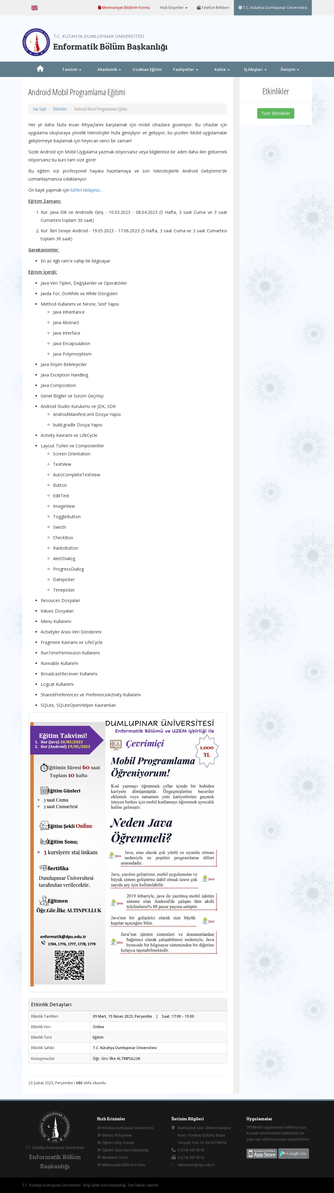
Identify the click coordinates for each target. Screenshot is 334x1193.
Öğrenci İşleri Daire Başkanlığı (123, 1150)
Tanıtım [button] (71, 69)
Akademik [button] (109, 69)
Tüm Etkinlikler (275, 113)
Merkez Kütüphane (114, 1135)
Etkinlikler (60, 109)
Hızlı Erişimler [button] (173, 7)
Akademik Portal (112, 1157)
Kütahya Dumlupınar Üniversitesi (125, 1128)
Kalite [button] (222, 69)
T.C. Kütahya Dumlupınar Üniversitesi (272, 7)
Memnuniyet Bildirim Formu (124, 7)
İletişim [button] (290, 69)
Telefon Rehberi (213, 7)
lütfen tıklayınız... (87, 190)
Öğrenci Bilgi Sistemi (116, 1142)
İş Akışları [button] (255, 69)
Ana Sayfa (39, 109)
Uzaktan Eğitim (147, 69)
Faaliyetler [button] (185, 69)
